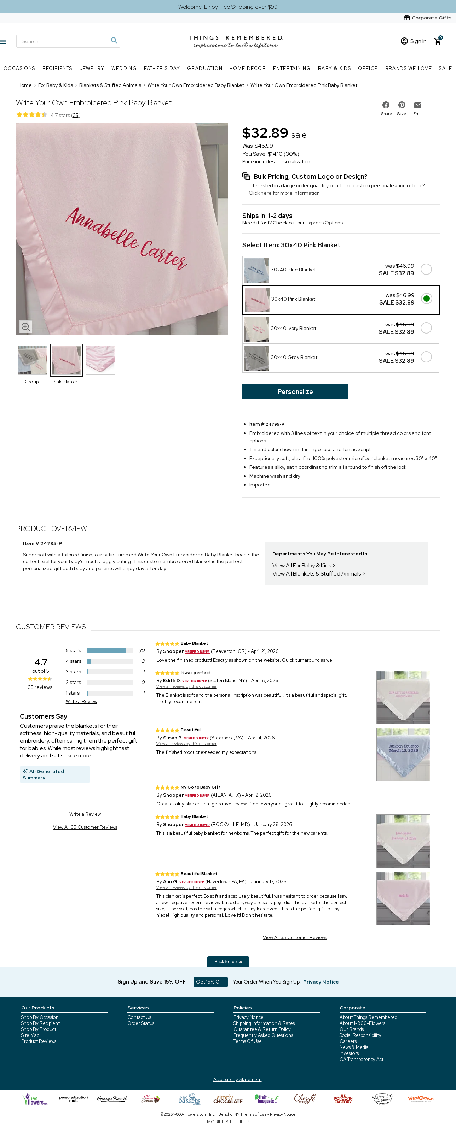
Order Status (140, 1023)
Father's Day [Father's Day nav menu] (162, 68)
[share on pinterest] (401, 104)
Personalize (295, 392)
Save (401, 113)
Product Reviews (38, 1041)
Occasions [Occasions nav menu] (19, 68)
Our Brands (352, 1029)
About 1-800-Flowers (362, 1023)
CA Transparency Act (361, 1059)
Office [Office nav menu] (368, 68)
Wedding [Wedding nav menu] (124, 68)
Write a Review (81, 701)
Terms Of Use (247, 1041)
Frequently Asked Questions (263, 1035)
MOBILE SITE (221, 1122)
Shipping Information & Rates (264, 1023)
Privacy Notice (248, 1017)
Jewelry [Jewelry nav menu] (92, 68)
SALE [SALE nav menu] (445, 68)
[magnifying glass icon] (25, 326)
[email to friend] (417, 105)
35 (76, 115)
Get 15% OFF (210, 982)
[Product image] (122, 230)
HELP (243, 1122)
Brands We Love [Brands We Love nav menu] (408, 68)
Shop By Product (38, 1029)
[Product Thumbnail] (32, 360)
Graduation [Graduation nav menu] (205, 68)
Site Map (30, 1035)
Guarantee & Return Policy (262, 1029)
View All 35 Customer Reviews (85, 827)
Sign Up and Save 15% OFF (151, 981)
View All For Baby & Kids (301, 565)
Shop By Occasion (40, 1017)
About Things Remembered (368, 1017)
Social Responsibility (360, 1035)
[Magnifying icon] (114, 41)
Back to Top (229, 961)
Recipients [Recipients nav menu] (57, 68)
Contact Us (139, 1017)
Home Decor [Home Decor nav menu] (248, 68)
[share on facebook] (385, 104)
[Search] (68, 41)
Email (418, 113)
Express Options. (325, 222)
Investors (349, 1053)
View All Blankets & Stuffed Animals (316, 573)
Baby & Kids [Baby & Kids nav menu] (334, 68)
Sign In (414, 41)
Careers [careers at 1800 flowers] (348, 1041)
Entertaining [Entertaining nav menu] (292, 68)
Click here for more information (284, 193)
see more (79, 755)
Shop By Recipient (40, 1023)
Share (386, 113)
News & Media (354, 1047)
